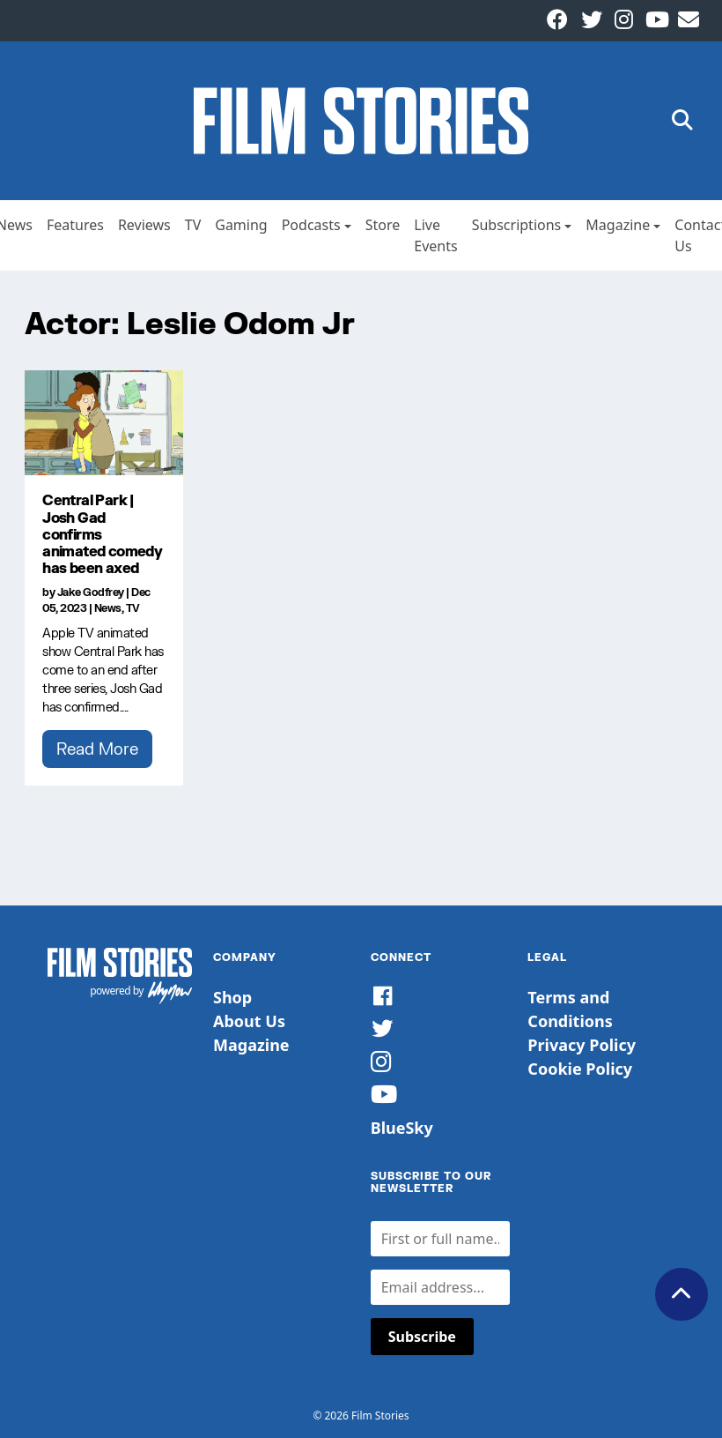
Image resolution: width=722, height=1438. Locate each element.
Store (383, 225)
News (108, 608)
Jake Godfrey (90, 592)
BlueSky (402, 1127)
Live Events (435, 235)
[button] (682, 121)
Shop (232, 997)
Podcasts (311, 225)
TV (193, 225)
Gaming (241, 225)
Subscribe (422, 1336)
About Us (249, 1021)
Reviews (144, 225)
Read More (97, 748)
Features (75, 225)
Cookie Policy (579, 1068)
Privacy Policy (581, 1044)
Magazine (618, 225)
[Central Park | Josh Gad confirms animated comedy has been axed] (104, 423)
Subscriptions (517, 225)
